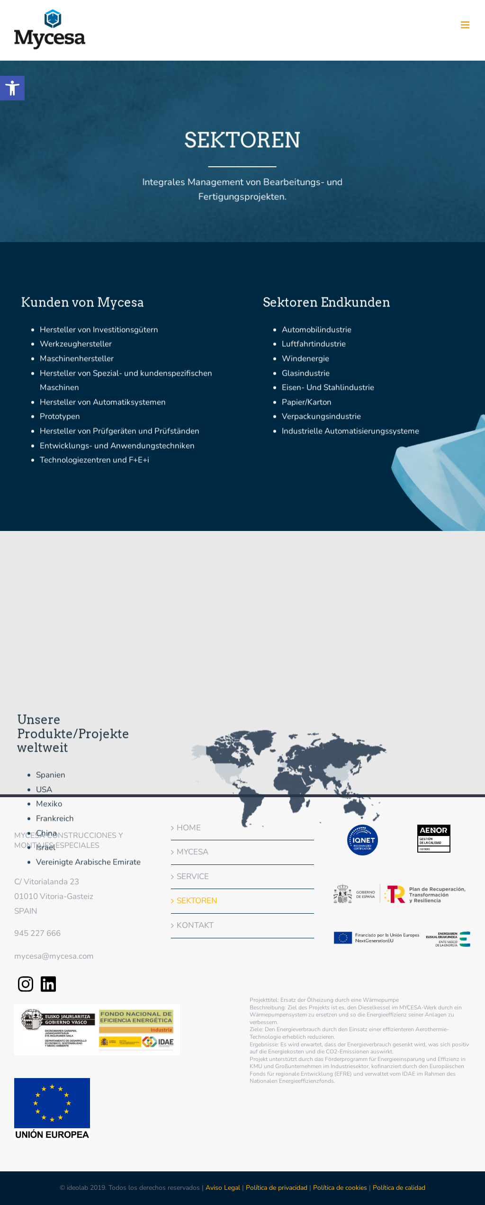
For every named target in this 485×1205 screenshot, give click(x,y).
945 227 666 (37, 933)
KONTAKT (195, 925)
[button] (12, 88)
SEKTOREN (197, 900)
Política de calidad (399, 1187)
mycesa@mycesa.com (54, 956)
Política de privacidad (276, 1187)
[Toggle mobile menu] (466, 25)
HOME (189, 827)
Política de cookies (340, 1187)
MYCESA (192, 851)
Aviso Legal (224, 1187)
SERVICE (193, 876)
